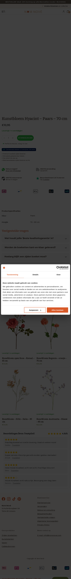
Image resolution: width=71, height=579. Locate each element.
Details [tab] (35, 275)
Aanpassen (35, 310)
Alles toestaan (57, 310)
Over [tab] (59, 275)
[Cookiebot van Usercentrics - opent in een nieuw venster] (58, 268)
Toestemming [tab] (12, 275)
